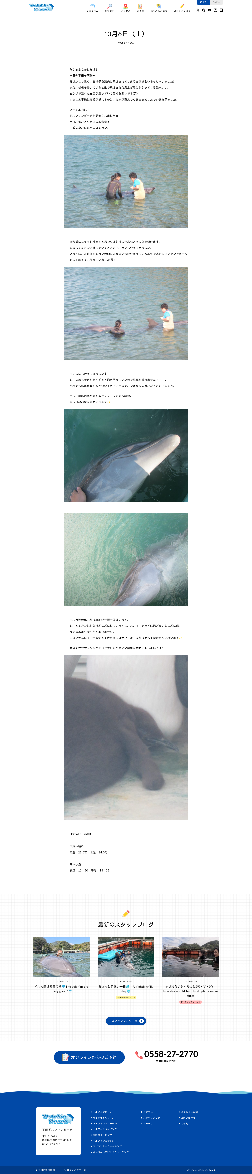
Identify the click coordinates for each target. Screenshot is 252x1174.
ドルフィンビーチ (102, 1112)
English (216, 2)
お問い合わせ (188, 1117)
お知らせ (148, 1123)
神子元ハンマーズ (76, 1170)
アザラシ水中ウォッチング (107, 1146)
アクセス (125, 8)
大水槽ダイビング (102, 1135)
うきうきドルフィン (104, 1117)
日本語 (203, 2)
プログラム (92, 8)
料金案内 (109, 8)
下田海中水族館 (46, 1170)
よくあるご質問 (159, 8)
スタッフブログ (182, 8)
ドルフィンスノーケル (105, 1123)
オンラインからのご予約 (89, 1057)
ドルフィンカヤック (104, 1140)
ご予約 (140, 8)
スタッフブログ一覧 (124, 1021)
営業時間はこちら (166, 1061)
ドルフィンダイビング (105, 1129)
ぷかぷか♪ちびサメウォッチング (111, 1152)
